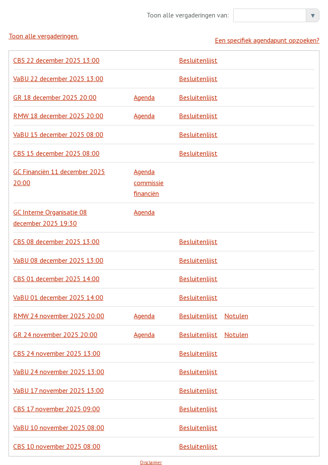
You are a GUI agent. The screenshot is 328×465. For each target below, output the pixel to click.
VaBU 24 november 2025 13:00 (58, 367)
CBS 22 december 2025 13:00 (56, 56)
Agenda (144, 93)
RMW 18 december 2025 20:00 (58, 111)
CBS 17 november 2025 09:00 (56, 404)
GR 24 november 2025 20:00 (55, 330)
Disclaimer (151, 458)
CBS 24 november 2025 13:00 (56, 349)
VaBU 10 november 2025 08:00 (58, 423)
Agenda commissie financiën (149, 178)
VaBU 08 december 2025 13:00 (58, 256)
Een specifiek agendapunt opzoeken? (267, 36)
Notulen (236, 312)
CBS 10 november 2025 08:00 (56, 442)
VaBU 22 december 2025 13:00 (58, 74)
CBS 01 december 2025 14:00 (56, 274)
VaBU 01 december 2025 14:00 (58, 293)
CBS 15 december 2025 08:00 (56, 149)
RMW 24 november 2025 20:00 (58, 312)
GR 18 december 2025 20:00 (55, 93)
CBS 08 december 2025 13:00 (56, 237)
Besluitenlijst (198, 56)
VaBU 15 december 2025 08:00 (58, 130)
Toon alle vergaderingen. (44, 36)
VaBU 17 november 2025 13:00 (58, 386)
